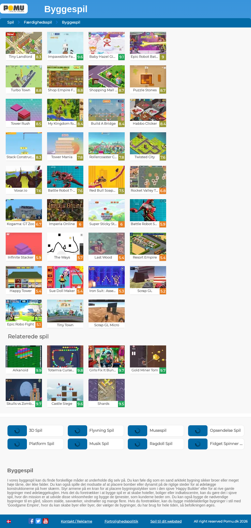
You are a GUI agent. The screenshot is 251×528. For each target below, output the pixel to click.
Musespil (147, 430)
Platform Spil (31, 443)
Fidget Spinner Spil (217, 443)
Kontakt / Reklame (76, 521)
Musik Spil (88, 443)
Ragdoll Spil (150, 443)
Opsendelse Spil (214, 430)
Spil (10, 22)
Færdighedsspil (38, 22)
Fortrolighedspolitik (121, 521)
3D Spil (25, 430)
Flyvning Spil (91, 430)
